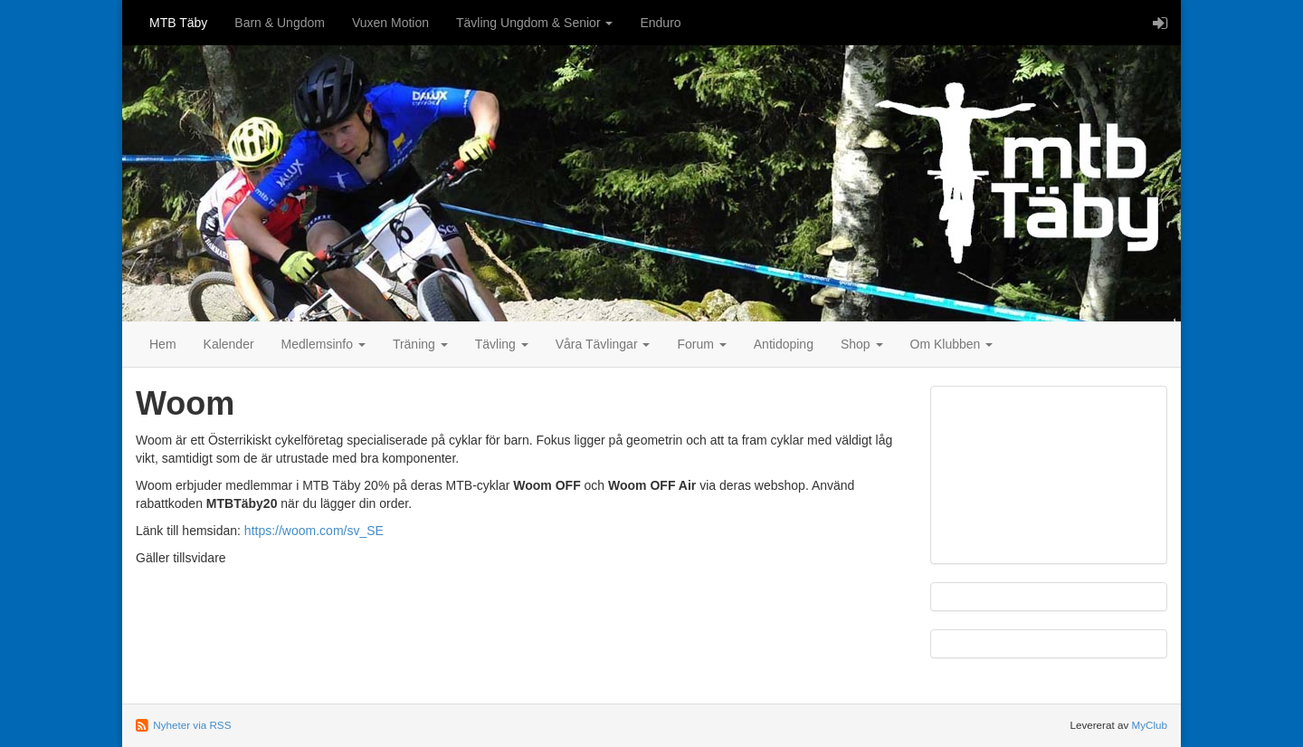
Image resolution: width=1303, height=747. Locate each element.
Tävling (501, 344)
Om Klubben (952, 344)
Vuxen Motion (390, 22)
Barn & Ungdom (279, 22)
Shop (862, 344)
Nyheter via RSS (192, 725)
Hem (162, 344)
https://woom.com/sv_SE (314, 530)
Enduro (660, 22)
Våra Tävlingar (603, 344)
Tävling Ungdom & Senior (534, 22)
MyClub (1149, 725)
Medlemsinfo (323, 344)
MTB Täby (178, 22)
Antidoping (783, 344)
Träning (420, 344)
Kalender (229, 344)
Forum (701, 344)
